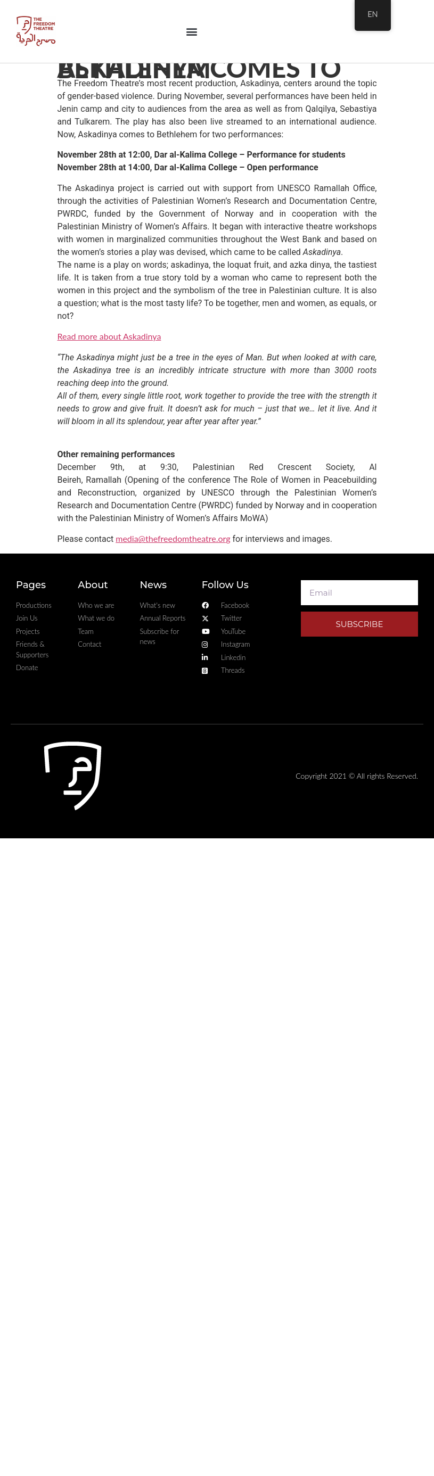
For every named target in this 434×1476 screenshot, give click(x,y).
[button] (191, 31)
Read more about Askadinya (109, 336)
